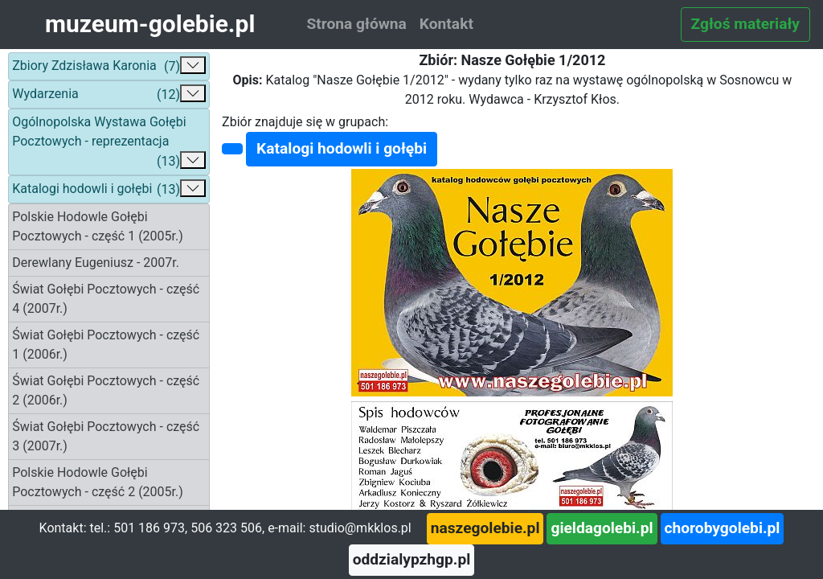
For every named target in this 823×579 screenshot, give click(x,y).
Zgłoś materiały (745, 23)
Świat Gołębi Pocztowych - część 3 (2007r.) (105, 436)
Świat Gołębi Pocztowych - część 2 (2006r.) (105, 390)
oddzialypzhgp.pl (412, 559)
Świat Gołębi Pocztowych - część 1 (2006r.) (105, 344)
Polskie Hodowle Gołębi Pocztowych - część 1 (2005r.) (97, 226)
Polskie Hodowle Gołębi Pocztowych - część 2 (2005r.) (97, 482)
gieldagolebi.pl (602, 528)
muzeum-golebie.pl (150, 24)
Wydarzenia (109, 94)
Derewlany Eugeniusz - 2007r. (95, 262)
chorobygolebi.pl (722, 528)
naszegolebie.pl (485, 528)
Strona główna (356, 23)
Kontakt (446, 23)
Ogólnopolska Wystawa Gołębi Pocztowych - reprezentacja (109, 142)
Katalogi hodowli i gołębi (109, 189)
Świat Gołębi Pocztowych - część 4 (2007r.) (105, 298)
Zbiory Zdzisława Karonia (109, 66)
